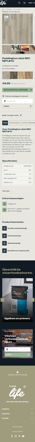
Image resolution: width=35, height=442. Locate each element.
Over (5, 123)
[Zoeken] (19, 3)
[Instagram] (16, 436)
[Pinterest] (19, 436)
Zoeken (18, 106)
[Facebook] (12, 436)
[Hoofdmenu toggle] (32, 3)
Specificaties (15, 123)
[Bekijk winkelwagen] (24, 3)
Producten (9, 9)
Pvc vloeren (17, 9)
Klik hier (19, 211)
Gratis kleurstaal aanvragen (18, 89)
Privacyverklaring (17, 431)
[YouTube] (23, 436)
